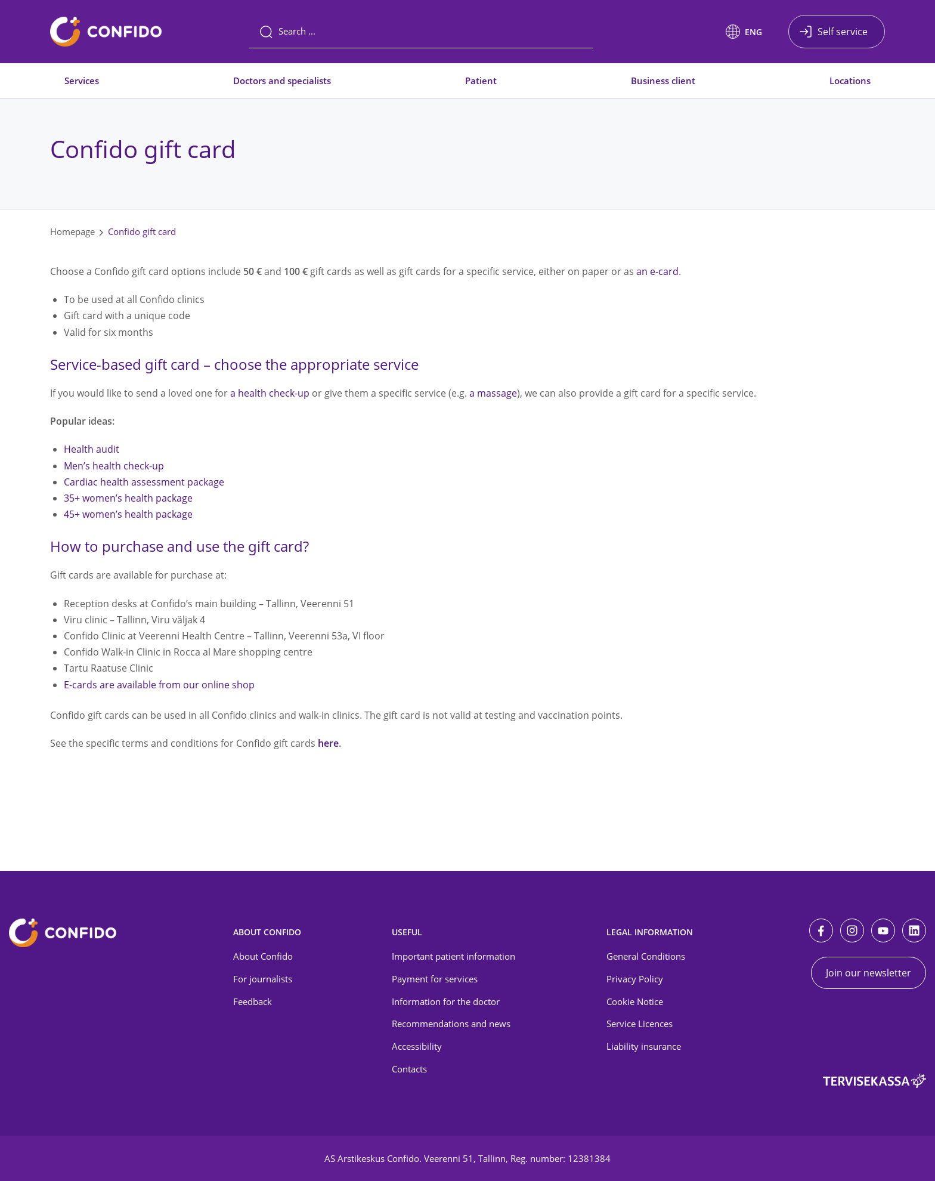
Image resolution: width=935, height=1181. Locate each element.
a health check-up (269, 393)
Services (81, 80)
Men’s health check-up (114, 465)
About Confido (263, 956)
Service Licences (639, 1023)
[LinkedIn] (914, 930)
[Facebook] (821, 930)
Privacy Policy (634, 979)
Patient (481, 80)
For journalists (262, 979)
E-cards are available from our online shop (159, 684)
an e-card (657, 271)
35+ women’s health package (128, 498)
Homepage (72, 231)
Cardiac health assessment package (144, 482)
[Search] (421, 31)
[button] (744, 31)
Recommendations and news (451, 1023)
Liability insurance (643, 1046)
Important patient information (453, 956)
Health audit (91, 449)
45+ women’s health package (128, 514)
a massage (493, 393)
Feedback (252, 1001)
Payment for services (435, 979)
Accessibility (417, 1046)
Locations (850, 80)
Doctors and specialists (282, 80)
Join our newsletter (868, 972)
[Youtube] (883, 930)
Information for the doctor (446, 1001)
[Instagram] (852, 930)
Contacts (409, 1069)
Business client (663, 80)
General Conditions (645, 956)
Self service (843, 31)
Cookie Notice (634, 1001)
